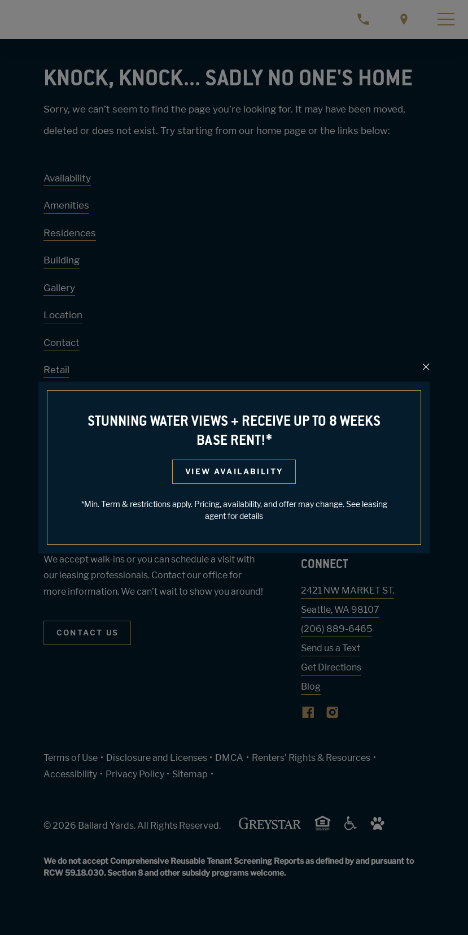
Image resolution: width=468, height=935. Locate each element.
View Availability (234, 471)
